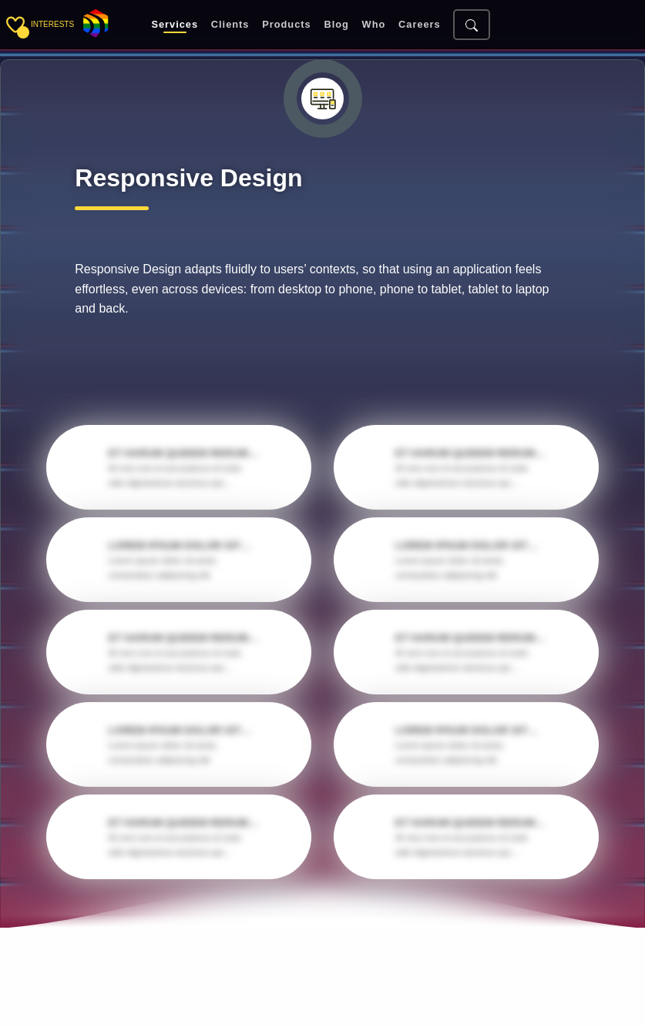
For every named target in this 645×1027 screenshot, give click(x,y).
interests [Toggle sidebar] (52, 24)
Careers (419, 25)
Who (374, 25)
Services (174, 25)
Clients (230, 25)
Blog (336, 25)
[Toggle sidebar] (15, 24)
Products (286, 25)
